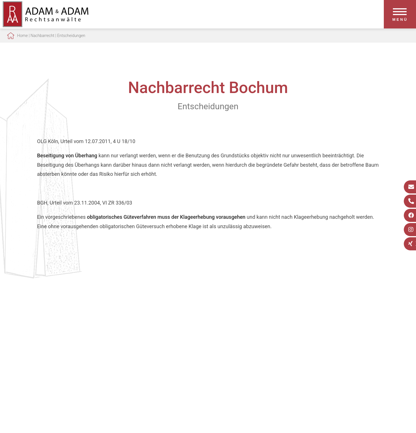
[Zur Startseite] (45, 25)
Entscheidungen (71, 35)
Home (22, 35)
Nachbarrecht (42, 35)
